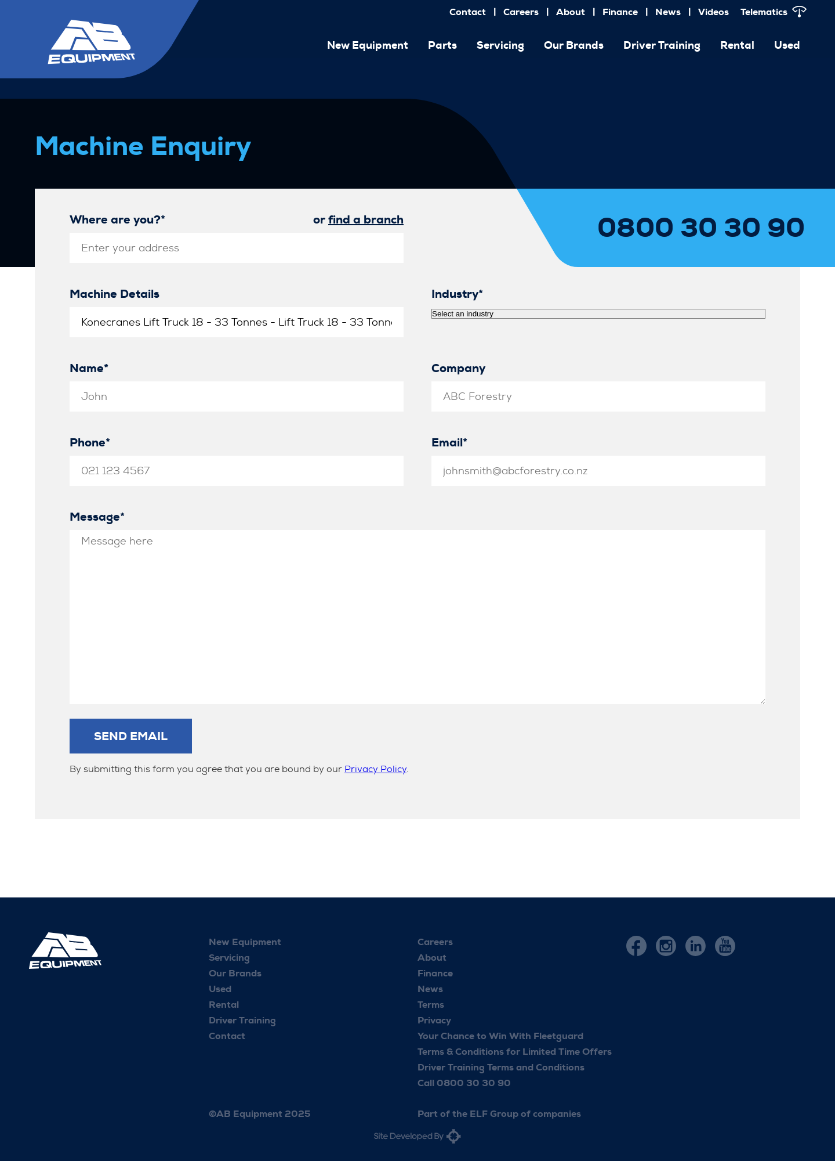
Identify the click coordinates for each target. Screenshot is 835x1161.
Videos (713, 12)
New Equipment (367, 45)
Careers (521, 12)
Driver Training (661, 45)
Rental (737, 45)
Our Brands (574, 45)
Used (787, 45)
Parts (442, 45)
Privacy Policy (375, 769)
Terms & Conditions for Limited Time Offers (515, 1051)
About (570, 12)
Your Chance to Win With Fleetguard (500, 1036)
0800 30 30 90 (701, 228)
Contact (467, 12)
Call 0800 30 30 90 (464, 1083)
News (668, 12)
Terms (431, 1004)
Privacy (434, 1020)
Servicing (500, 45)
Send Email (131, 736)
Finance (620, 12)
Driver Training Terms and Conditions (501, 1067)
